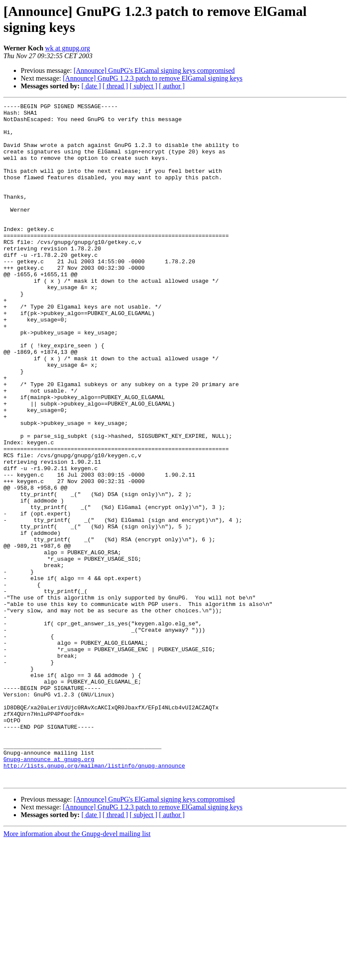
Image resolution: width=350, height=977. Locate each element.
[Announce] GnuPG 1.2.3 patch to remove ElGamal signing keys (153, 78)
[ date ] (91, 86)
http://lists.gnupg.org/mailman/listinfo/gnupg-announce (94, 898)
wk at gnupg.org (67, 48)
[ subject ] (143, 86)
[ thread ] (115, 86)
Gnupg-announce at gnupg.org (48, 891)
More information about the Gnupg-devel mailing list (76, 969)
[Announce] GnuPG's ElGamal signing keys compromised (154, 70)
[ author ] (172, 86)
